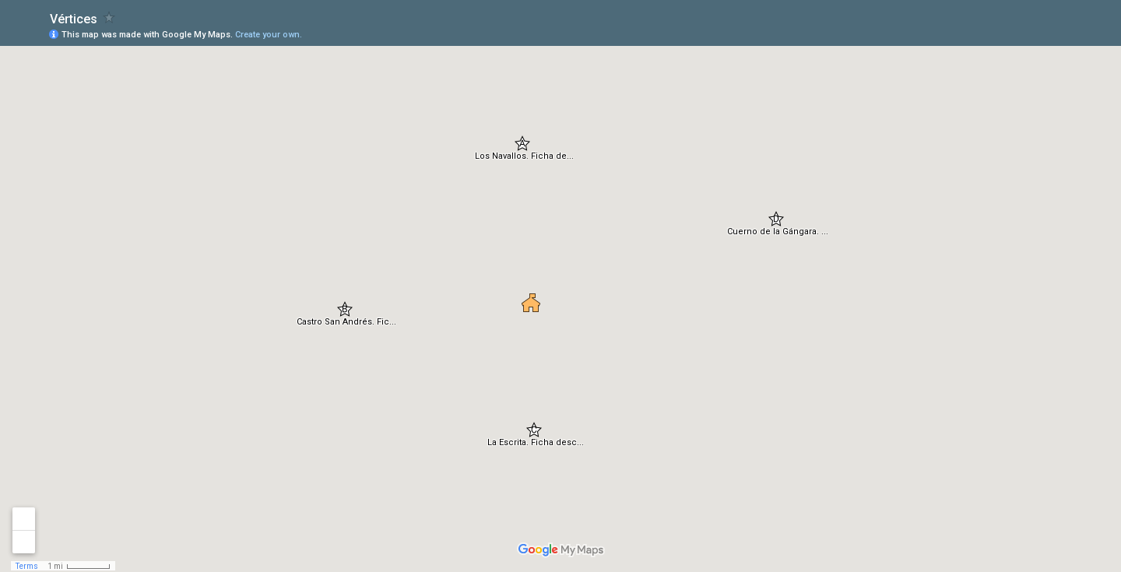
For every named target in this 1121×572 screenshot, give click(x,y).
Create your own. (268, 35)
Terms (27, 566)
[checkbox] (109, 17)
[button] (522, 143)
